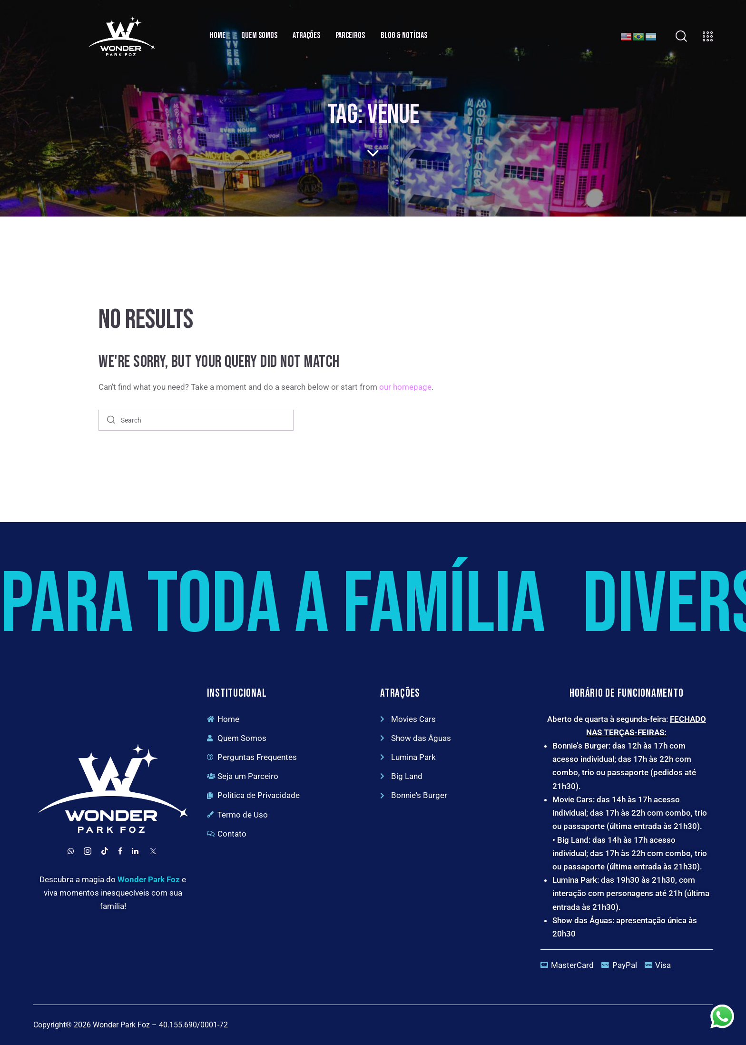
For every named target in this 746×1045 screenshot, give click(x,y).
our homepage (405, 387)
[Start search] (111, 420)
